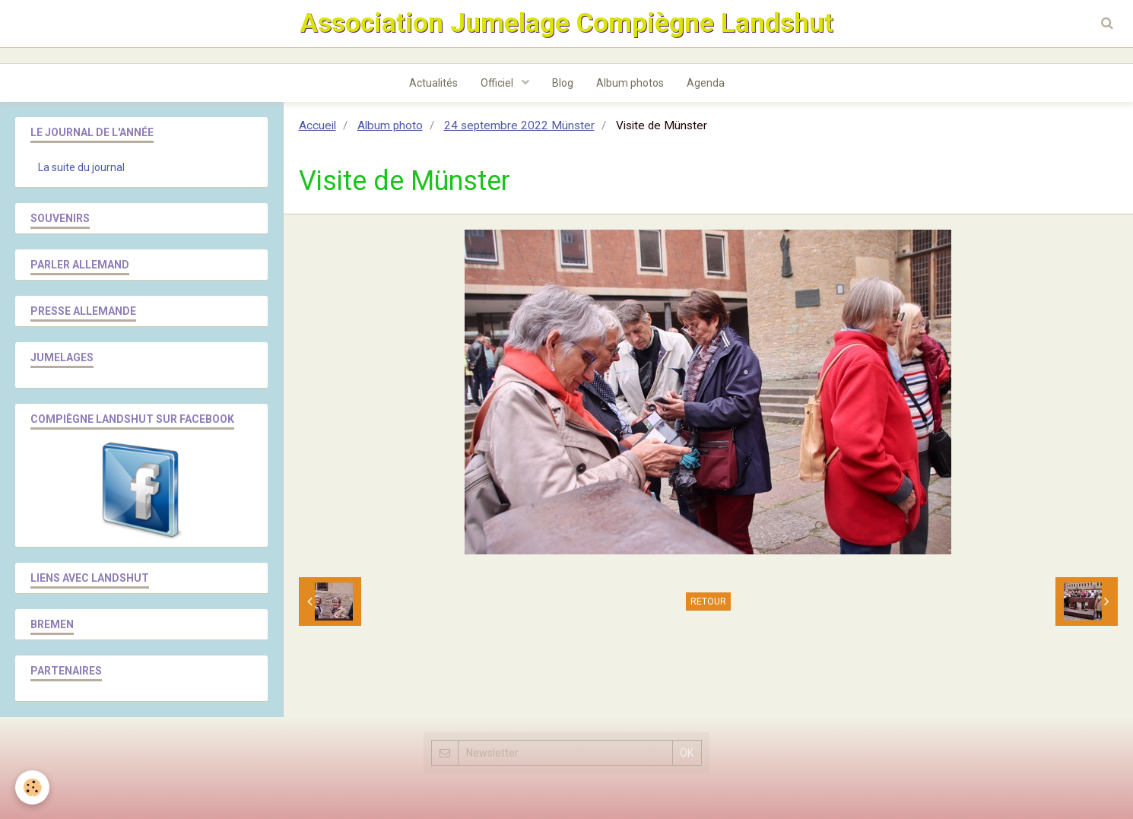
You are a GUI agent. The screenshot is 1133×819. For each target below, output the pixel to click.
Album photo (390, 125)
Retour (708, 601)
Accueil (317, 125)
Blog (562, 83)
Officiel (498, 83)
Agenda (706, 83)
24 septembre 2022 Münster (519, 125)
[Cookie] (32, 787)
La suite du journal (81, 167)
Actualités (433, 83)
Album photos (630, 83)
